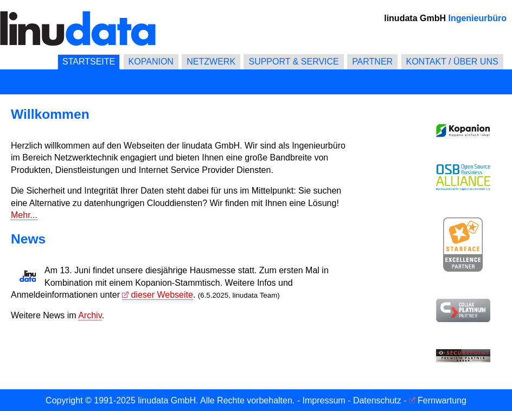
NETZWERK (211, 61)
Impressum (324, 400)
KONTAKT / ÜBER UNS (452, 61)
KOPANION (151, 61)
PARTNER (372, 61)
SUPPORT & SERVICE (293, 61)
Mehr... (24, 215)
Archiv (89, 315)
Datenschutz (377, 400)
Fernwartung (442, 400)
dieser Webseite (162, 294)
